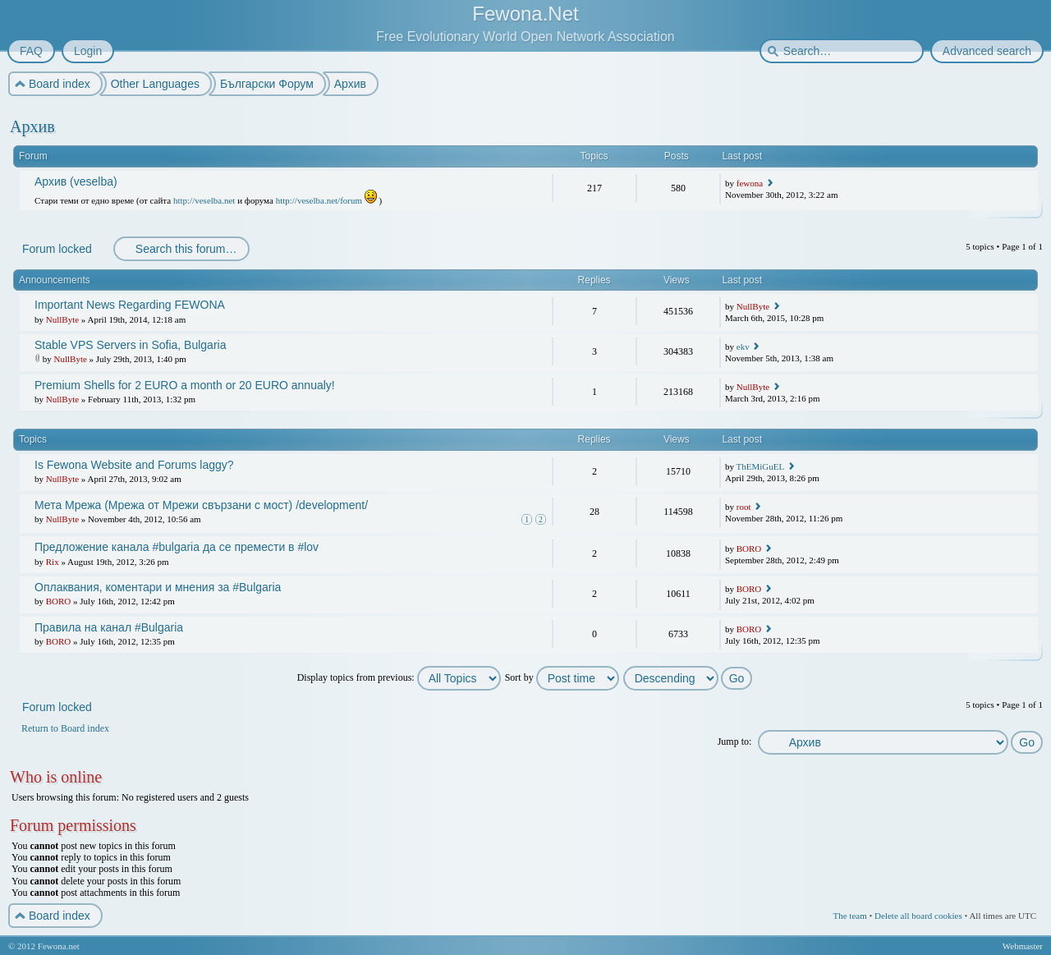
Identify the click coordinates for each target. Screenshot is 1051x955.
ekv (743, 346)
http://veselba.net (204, 200)
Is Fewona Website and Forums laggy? (134, 464)
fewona (750, 183)
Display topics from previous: (399, 677)
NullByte (62, 319)
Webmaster (1023, 946)
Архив (32, 126)
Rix (52, 562)
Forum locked (56, 248)
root (744, 507)
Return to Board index (65, 728)
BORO (749, 548)
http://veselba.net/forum (319, 200)
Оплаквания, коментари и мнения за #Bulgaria (157, 587)
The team (849, 916)
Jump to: (735, 741)
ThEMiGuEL (760, 466)
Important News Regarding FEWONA (129, 304)
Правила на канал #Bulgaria (108, 627)
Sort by (562, 677)
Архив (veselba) (75, 181)
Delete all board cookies (918, 916)
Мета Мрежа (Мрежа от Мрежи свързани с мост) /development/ (201, 505)
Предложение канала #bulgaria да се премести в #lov (176, 546)
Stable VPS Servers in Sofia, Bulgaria (130, 344)
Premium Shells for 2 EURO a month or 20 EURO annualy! (184, 385)
